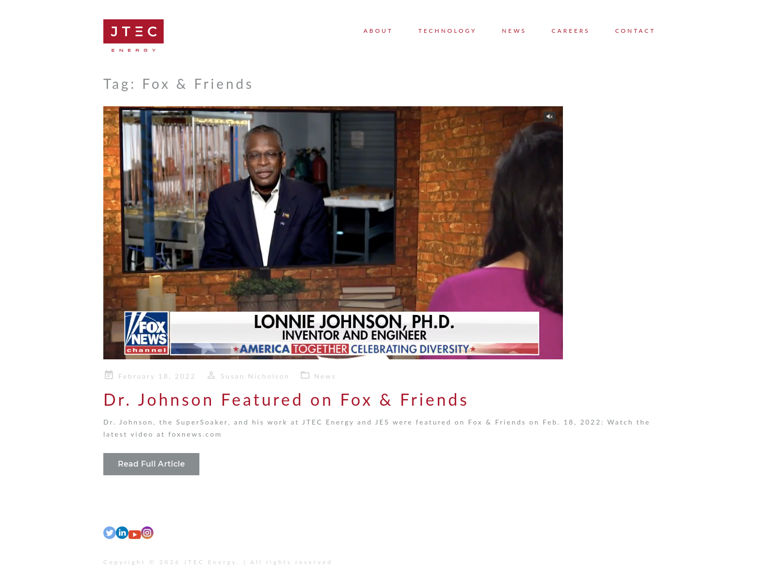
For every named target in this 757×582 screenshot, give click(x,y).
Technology (447, 30)
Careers (571, 30)
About (378, 30)
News (514, 30)
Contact (635, 30)
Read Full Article (151, 463)
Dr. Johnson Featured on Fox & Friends (286, 399)
